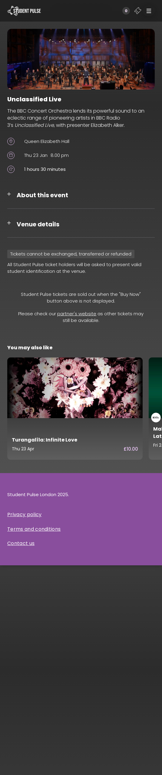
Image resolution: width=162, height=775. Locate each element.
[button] (149, 10)
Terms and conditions (34, 529)
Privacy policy (24, 514)
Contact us (21, 543)
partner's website (76, 313)
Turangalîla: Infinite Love (44, 439)
